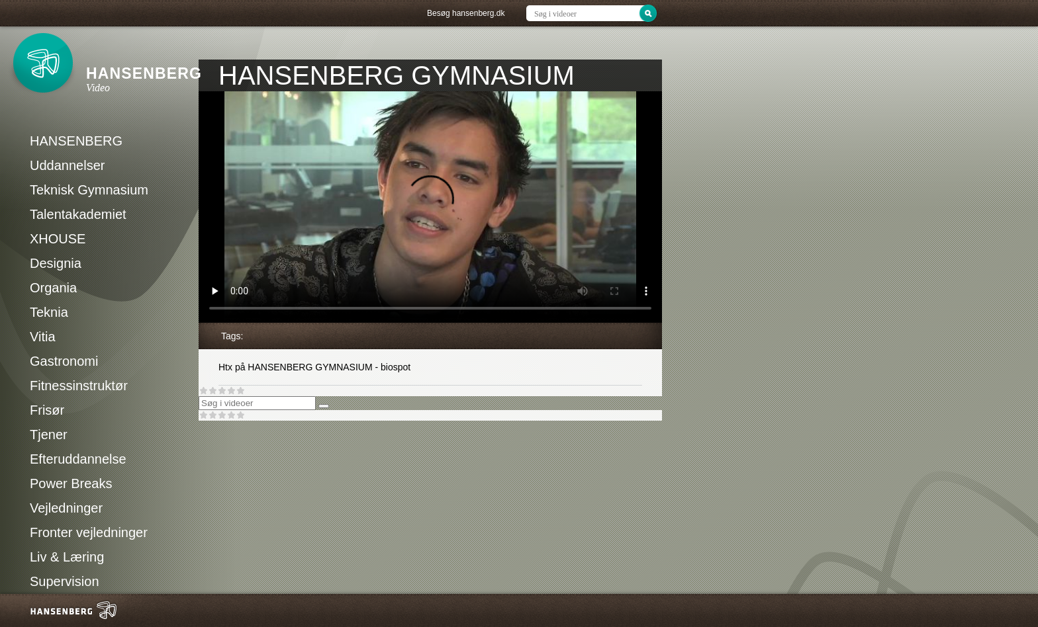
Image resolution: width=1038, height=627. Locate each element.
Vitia (43, 336)
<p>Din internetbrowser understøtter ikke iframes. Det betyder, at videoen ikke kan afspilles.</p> (430, 207)
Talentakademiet (78, 214)
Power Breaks (71, 483)
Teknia (49, 312)
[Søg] (323, 406)
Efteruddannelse (78, 459)
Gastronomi (64, 361)
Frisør (47, 410)
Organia (53, 287)
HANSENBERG (76, 141)
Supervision (64, 581)
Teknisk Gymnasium (89, 190)
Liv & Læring (67, 557)
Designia (55, 263)
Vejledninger (66, 508)
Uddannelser (67, 165)
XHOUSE (57, 238)
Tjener (49, 434)
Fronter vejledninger (89, 532)
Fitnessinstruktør (79, 385)
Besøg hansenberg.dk (465, 13)
